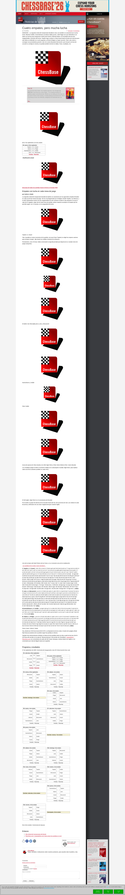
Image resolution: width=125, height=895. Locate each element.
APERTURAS (34, 13)
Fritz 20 (30, 88)
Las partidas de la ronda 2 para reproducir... (34, 565)
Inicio (26, 13)
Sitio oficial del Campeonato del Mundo (35, 834)
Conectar (99, 13)
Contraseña (26, 867)
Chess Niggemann (71, 843)
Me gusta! (70, 30)
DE (64, 22)
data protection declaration (49, 888)
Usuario (25, 865)
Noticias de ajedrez (35, 21)
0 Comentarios (76, 30)
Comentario (25, 869)
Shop (19, 13)
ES (67, 22)
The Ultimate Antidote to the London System (96, 860)
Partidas (31, 154)
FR (69, 22)
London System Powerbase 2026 (97, 873)
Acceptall (118, 891)
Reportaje (36, 154)
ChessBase (31, 850)
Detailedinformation (98, 891)
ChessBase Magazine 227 (95, 67)
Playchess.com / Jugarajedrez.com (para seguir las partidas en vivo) (43, 836)
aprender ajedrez (50, 13)
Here (107, 886)
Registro (35, 868)
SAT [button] (41, 13)
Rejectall (108, 891)
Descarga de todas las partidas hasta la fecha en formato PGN (40, 187)
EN (65, 22)
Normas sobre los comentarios (28, 862)
